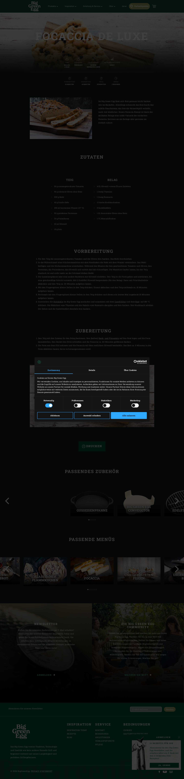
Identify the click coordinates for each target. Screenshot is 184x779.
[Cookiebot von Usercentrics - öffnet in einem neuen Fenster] (135, 362)
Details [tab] (92, 370)
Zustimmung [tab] (54, 370)
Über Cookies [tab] (130, 370)
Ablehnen (55, 415)
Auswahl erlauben (92, 415)
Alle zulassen (128, 415)
